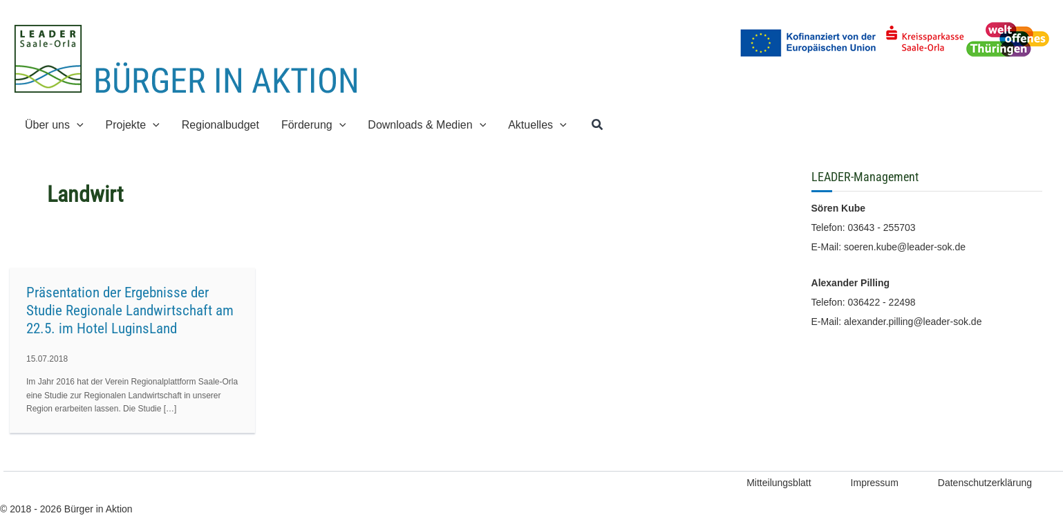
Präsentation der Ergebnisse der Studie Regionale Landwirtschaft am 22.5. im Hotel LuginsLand (130, 310)
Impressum (875, 482)
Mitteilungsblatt (778, 482)
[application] (77, 124)
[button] (598, 125)
